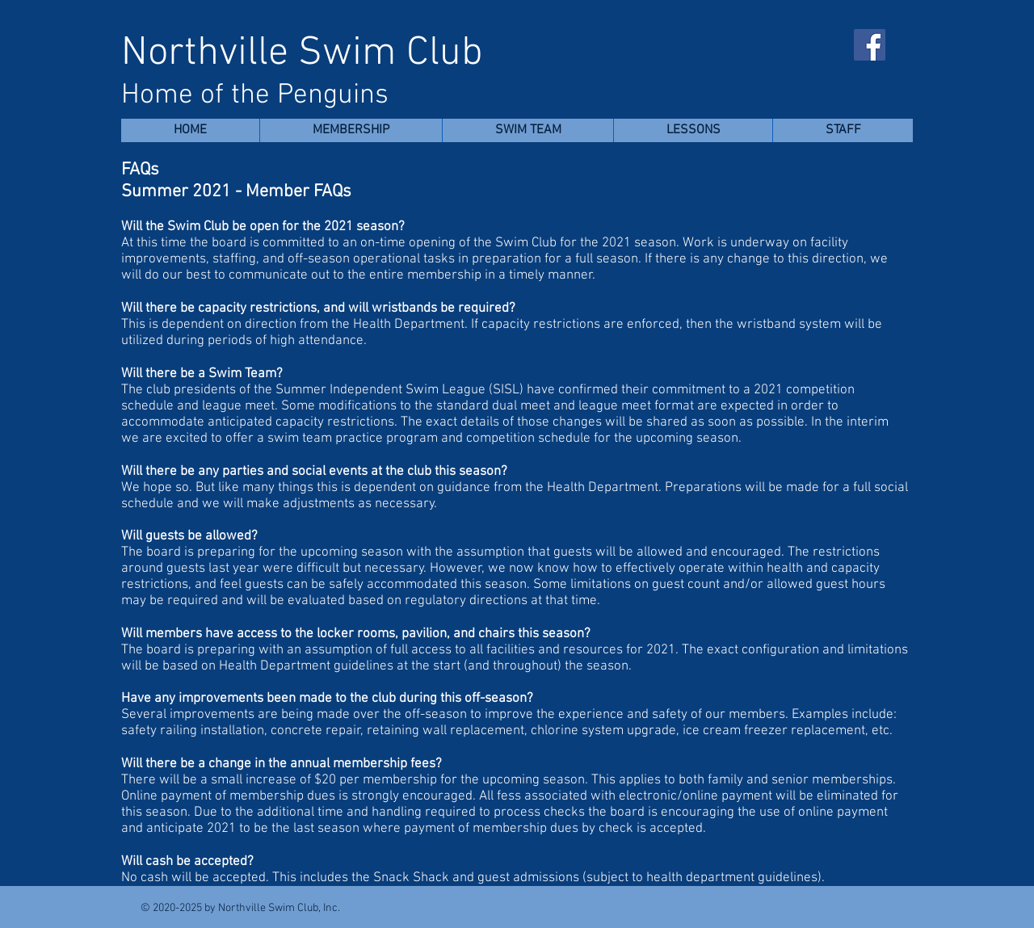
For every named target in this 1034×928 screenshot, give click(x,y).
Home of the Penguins (255, 95)
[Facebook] (869, 45)
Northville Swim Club (302, 53)
